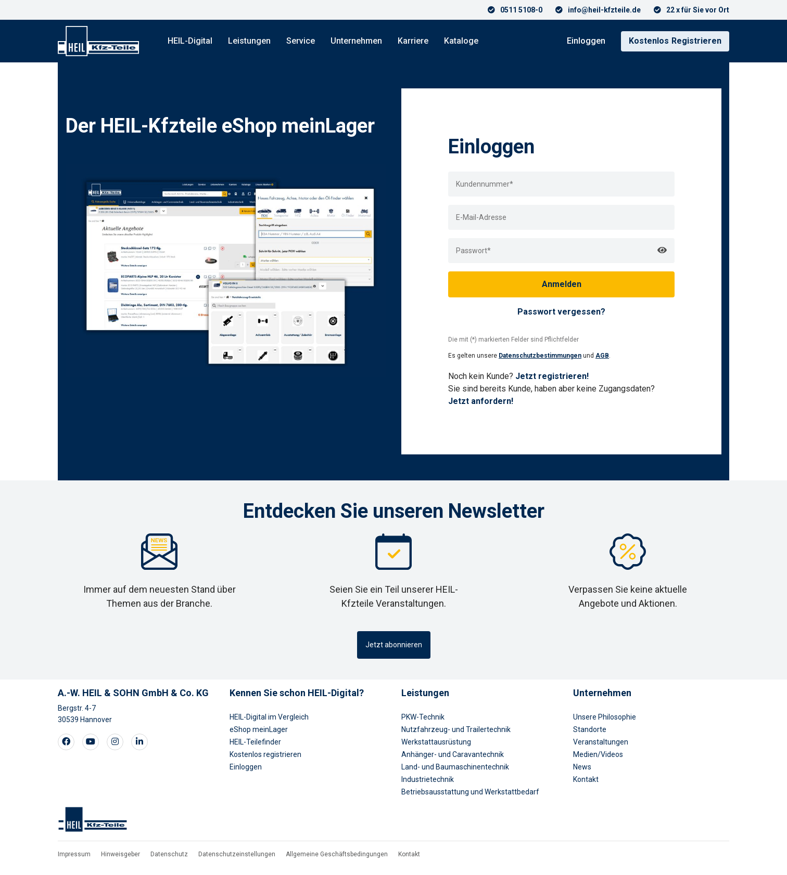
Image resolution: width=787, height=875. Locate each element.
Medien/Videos (598, 754)
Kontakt (586, 779)
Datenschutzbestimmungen (540, 355)
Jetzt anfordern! (480, 401)
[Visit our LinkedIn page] (139, 742)
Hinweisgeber (120, 854)
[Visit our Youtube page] (90, 742)
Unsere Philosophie (604, 717)
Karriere (413, 41)
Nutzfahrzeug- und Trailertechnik (456, 729)
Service (300, 41)
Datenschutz (169, 854)
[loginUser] (561, 184)
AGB (602, 355)
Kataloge (461, 41)
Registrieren (675, 41)
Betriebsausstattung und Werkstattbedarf (470, 792)
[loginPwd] (561, 250)
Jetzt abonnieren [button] (393, 645)
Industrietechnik (427, 779)
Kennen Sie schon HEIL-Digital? (297, 692)
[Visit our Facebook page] (66, 742)
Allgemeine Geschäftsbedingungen (337, 854)
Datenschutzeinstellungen (236, 854)
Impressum (74, 854)
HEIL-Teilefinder (255, 742)
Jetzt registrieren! (552, 376)
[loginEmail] (561, 217)
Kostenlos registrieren (265, 754)
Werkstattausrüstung (436, 742)
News (582, 767)
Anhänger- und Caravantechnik (452, 754)
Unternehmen (356, 41)
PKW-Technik (423, 717)
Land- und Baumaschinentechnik (455, 767)
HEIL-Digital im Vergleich (269, 717)
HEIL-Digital (190, 41)
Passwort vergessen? (561, 312)
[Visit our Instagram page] (115, 742)
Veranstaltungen (600, 742)
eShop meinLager (259, 729)
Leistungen (249, 41)
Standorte (589, 729)
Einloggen (586, 41)
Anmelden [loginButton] (561, 284)
